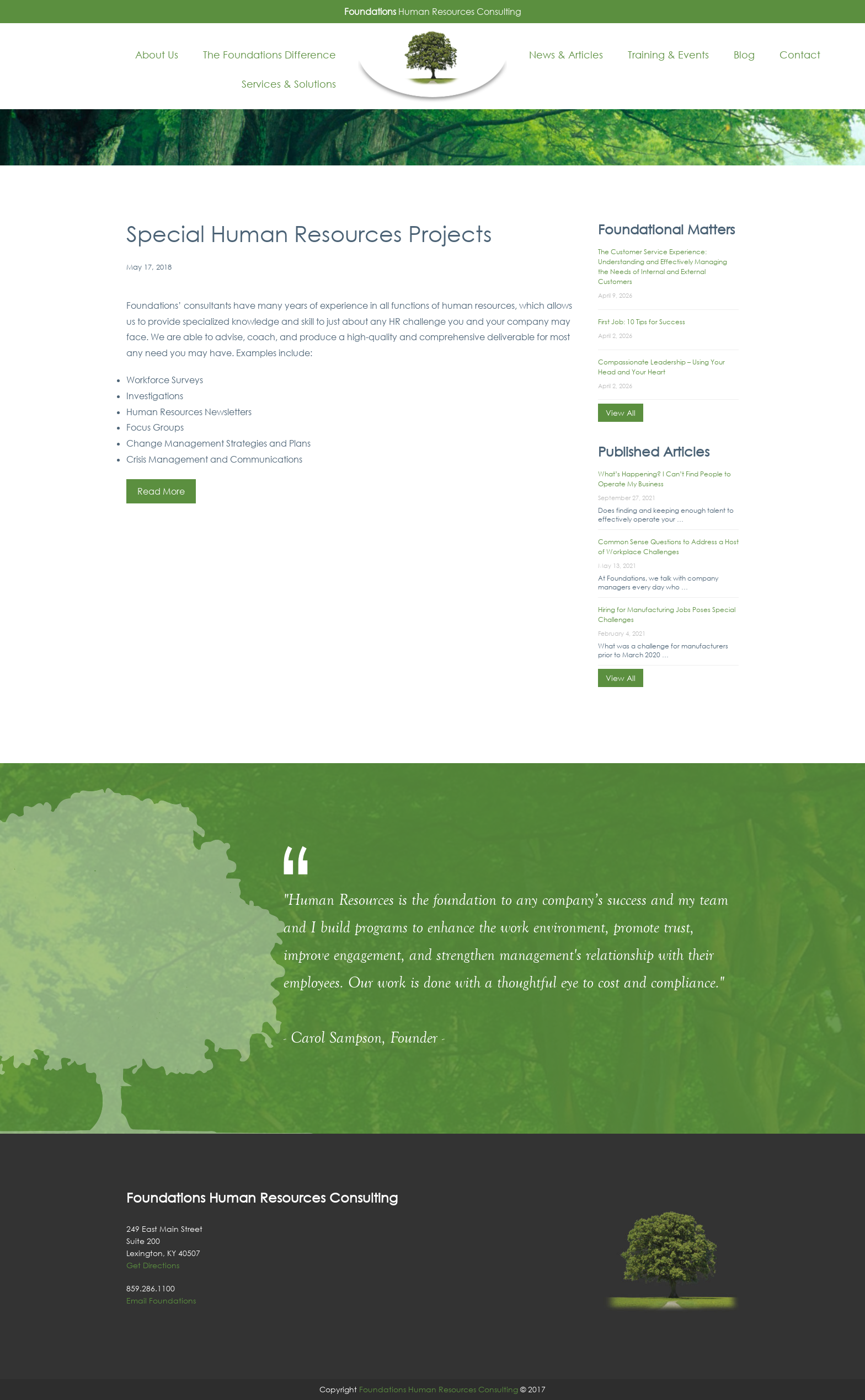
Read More (161, 491)
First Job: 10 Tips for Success (641, 322)
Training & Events (668, 55)
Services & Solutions (289, 84)
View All (621, 412)
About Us (156, 55)
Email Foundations (161, 1300)
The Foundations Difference (269, 55)
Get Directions (152, 1265)
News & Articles (566, 55)
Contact (799, 55)
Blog (744, 55)
